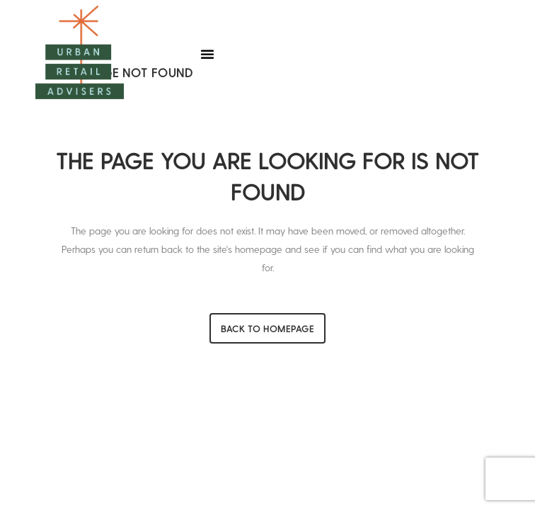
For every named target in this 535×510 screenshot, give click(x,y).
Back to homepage (267, 328)
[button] (207, 53)
